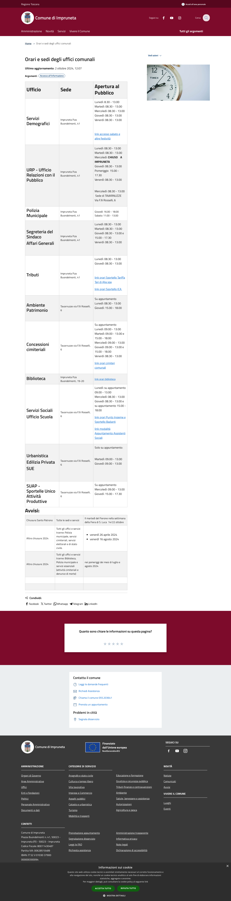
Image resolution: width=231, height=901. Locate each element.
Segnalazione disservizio (82, 839)
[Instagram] (177, 18)
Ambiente (121, 793)
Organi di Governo (31, 775)
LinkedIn (90, 604)
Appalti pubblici (77, 799)
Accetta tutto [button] (103, 888)
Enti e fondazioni (30, 793)
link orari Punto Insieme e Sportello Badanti (110, 419)
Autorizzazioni (124, 804)
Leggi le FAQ (75, 844)
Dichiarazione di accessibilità (131, 850)
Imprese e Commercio (80, 793)
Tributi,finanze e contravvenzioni (134, 787)
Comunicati (170, 781)
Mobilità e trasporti (79, 816)
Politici (25, 799)
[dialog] (115, 882)
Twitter (46, 604)
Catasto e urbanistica (80, 804)
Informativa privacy (126, 839)
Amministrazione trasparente (132, 833)
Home (28, 43)
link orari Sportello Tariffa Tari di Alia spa (110, 279)
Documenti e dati (30, 810)
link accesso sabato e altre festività (107, 136)
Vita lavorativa (77, 787)
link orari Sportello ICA (108, 289)
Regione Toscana (30, 4)
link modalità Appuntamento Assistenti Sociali (110, 433)
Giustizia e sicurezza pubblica (132, 781)
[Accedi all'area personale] (193, 4)
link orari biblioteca (105, 379)
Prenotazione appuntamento (84, 833)
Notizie (167, 775)
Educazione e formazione (129, 775)
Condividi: (33, 598)
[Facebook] (161, 18)
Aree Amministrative (32, 781)
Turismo (73, 810)
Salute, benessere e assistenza (133, 798)
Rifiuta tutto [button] (128, 888)
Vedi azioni (155, 56)
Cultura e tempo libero (81, 781)
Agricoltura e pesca (126, 810)
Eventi (167, 809)
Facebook (32, 604)
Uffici (24, 787)
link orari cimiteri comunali (105, 365)
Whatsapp (60, 604)
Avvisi (167, 787)
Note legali (122, 844)
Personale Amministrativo (35, 804)
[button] (115, 895)
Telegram (76, 604)
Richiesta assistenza (80, 850)
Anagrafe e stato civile (81, 775)
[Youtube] (169, 18)
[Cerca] (206, 18)
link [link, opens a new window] (146, 881)
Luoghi (167, 803)
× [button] (227, 866)
